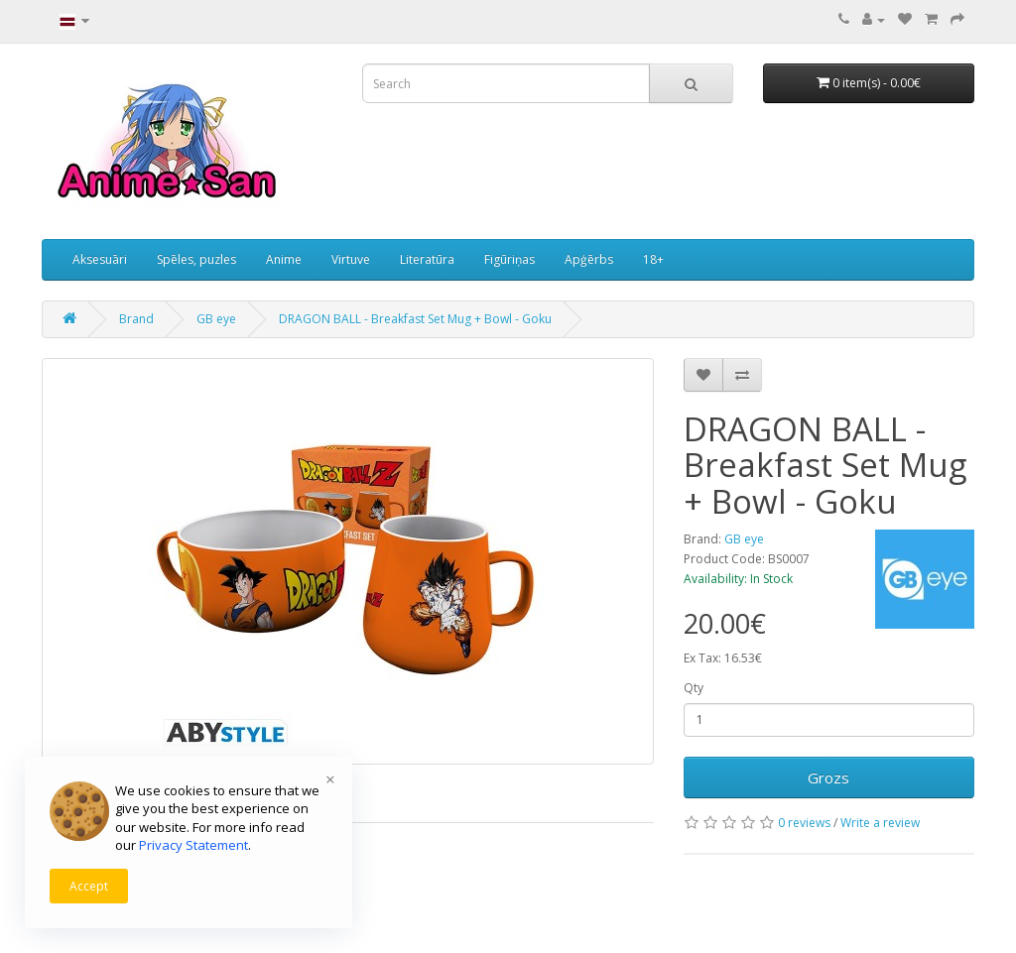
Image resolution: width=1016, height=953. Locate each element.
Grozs (828, 777)
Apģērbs (589, 259)
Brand (136, 318)
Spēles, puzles (196, 259)
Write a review (880, 822)
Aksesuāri (99, 259)
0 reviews (804, 822)
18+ (653, 259)
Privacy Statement (193, 845)
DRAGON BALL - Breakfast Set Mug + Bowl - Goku (415, 318)
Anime (284, 259)
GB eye (216, 318)
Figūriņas (509, 259)
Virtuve (350, 259)
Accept (88, 886)
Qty (693, 687)
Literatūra (427, 259)
